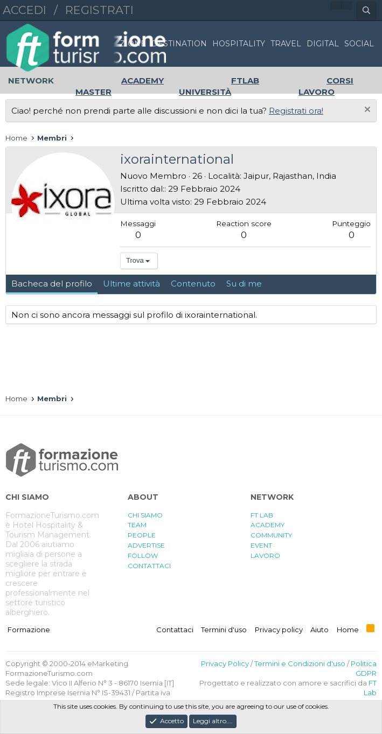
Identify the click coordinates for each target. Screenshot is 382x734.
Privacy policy (279, 629)
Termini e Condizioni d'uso (299, 663)
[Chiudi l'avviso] (366, 110)
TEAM (137, 525)
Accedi (24, 10)
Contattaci (174, 629)
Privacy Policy (225, 663)
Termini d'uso (224, 629)
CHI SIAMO (145, 515)
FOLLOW (143, 555)
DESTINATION (179, 43)
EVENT (261, 545)
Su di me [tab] (244, 283)
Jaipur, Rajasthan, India (290, 176)
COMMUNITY (271, 535)
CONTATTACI (149, 566)
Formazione (29, 629)
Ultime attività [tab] (131, 283)
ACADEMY (267, 525)
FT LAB (262, 515)
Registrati (99, 10)
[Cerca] (366, 10)
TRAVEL (285, 43)
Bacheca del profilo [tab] (51, 283)
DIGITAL (323, 43)
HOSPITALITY (238, 43)
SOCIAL (359, 43)
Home (348, 629)
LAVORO (265, 555)
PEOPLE (142, 535)
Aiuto (319, 629)
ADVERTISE (146, 545)
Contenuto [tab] (193, 283)
